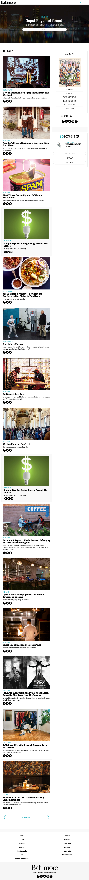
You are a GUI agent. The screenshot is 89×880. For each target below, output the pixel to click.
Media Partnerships (22, 851)
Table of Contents (70, 105)
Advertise (21, 847)
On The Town (6, 441)
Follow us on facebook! (63, 121)
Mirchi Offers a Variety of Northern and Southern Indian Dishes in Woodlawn (22, 295)
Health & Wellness (8, 341)
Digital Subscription (69, 97)
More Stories (26, 818)
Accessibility (67, 847)
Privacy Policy (67, 843)
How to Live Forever (13, 344)
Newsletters (69, 109)
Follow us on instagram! (76, 121)
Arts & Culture (7, 690)
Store (22, 855)
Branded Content (67, 851)
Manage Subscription (70, 101)
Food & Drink (6, 140)
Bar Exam (5, 795)
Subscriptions (22, 843)
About (21, 835)
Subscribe (69, 90)
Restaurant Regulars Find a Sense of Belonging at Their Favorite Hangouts (26, 541)
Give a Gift (69, 93)
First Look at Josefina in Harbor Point (22, 645)
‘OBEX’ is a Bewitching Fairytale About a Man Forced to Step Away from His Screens (26, 694)
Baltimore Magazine (44, 2)
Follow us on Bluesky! (69, 121)
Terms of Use (67, 839)
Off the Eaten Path (8, 291)
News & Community (8, 90)
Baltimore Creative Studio (21, 859)
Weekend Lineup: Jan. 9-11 (16, 444)
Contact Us (67, 835)
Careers (22, 839)
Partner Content (8, 241)
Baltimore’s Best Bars (13, 394)
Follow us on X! (66, 121)
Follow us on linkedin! (72, 121)
